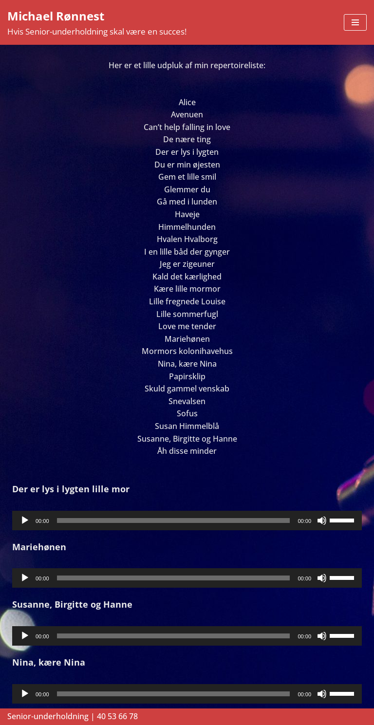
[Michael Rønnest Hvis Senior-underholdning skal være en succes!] (97, 22)
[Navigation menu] (355, 22)
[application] (187, 520)
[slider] (173, 520)
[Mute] (322, 520)
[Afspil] (25, 520)
